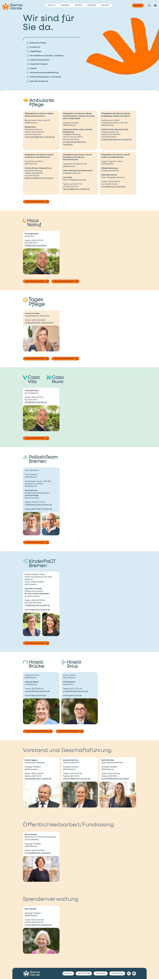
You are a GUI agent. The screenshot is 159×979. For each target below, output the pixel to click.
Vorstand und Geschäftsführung (44, 73)
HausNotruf (35, 47)
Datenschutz (117, 973)
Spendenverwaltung (39, 81)
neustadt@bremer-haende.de (76, 189)
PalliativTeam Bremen (39, 60)
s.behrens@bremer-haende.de (76, 778)
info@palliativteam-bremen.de (38, 505)
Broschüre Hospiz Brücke (37, 731)
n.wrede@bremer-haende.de (37, 853)
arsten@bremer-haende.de (113, 186)
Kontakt (137, 5)
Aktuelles (92, 5)
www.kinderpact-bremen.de (37, 610)
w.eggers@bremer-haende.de (38, 778)
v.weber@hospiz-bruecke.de (37, 691)
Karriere (78, 5)
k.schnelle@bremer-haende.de (115, 778)
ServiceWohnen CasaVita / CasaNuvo (47, 56)
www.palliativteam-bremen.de (38, 509)
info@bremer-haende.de (36, 245)
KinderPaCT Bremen (39, 64)
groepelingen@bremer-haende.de (116, 139)
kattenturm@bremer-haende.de (39, 178)
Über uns (51, 5)
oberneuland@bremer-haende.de (40, 137)
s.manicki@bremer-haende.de (38, 925)
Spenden (105, 5)
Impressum (100, 973)
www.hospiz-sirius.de (72, 695)
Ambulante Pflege (38, 43)
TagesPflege (35, 51)
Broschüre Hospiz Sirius (68, 731)
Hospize (33, 68)
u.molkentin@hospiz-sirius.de (75, 691)
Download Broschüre (35, 201)
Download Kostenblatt (64, 281)
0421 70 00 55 (84, 973)
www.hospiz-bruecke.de (35, 695)
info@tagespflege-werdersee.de (39, 323)
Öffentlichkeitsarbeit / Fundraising (45, 77)
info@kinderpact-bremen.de (37, 605)
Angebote (65, 5)
